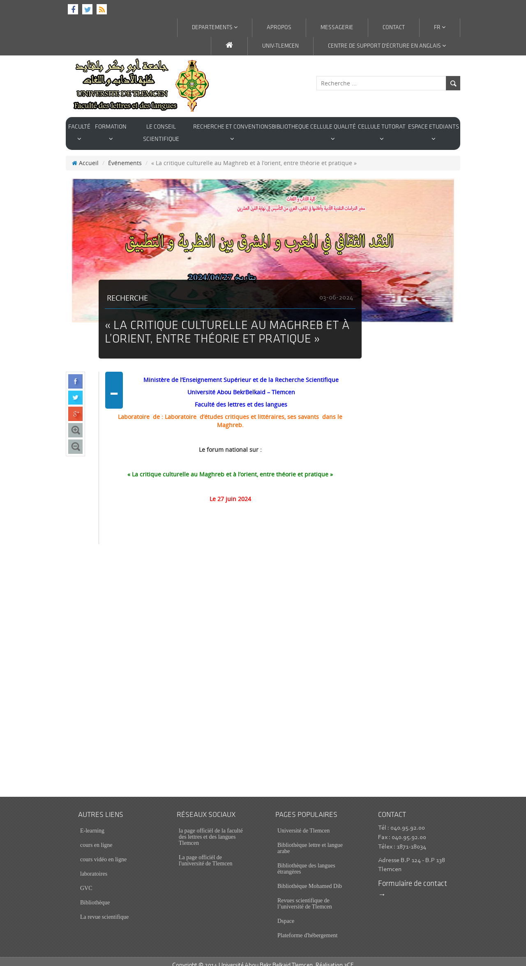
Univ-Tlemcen (280, 46)
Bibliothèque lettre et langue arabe (310, 840)
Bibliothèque (95, 895)
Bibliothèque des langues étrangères (306, 861)
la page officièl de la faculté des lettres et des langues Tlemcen (211, 829)
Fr (439, 27)
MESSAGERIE (337, 28)
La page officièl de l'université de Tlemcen (206, 852)
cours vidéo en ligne (103, 852)
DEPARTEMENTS (215, 27)
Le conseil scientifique (161, 133)
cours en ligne (96, 837)
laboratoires (93, 866)
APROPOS (279, 28)
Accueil (85, 155)
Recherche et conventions (232, 133)
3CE (349, 957)
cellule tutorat (382, 133)
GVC (86, 880)
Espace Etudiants (433, 133)
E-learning (92, 823)
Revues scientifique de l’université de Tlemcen (304, 896)
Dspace (285, 913)
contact (394, 28)
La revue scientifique (104, 909)
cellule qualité (333, 133)
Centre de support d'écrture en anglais (387, 46)
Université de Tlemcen (303, 823)
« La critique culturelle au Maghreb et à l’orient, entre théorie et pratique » (230, 466)
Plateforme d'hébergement (307, 928)
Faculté (79, 133)
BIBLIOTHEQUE (290, 127)
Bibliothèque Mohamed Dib (309, 878)
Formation (111, 133)
